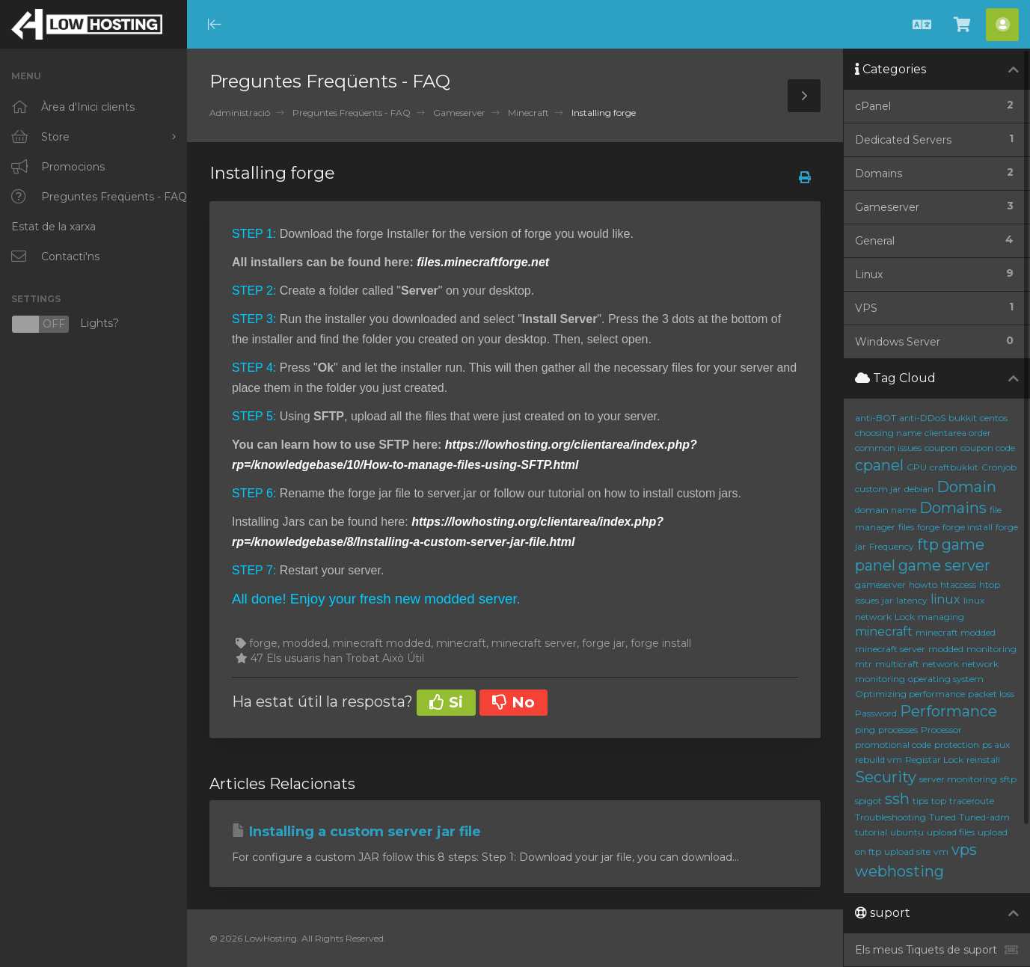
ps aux (996, 744)
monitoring (991, 648)
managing (941, 616)
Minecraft (528, 112)
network (940, 663)
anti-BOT (875, 417)
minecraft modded (956, 632)
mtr (863, 663)
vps (964, 850)
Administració (239, 112)
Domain (966, 487)
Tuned (942, 817)
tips (920, 800)
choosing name (888, 432)
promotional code (893, 744)
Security (885, 777)
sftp (1008, 779)
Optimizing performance (910, 693)
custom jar (878, 488)
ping (865, 729)
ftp (928, 544)
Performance (948, 711)
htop (989, 584)
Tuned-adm (984, 817)
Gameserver (459, 112)
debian (919, 488)
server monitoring (958, 779)
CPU (917, 467)
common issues (888, 447)
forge (928, 526)
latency (912, 600)
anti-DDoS (922, 417)
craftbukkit (954, 467)
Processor (941, 729)
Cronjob (999, 467)
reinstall (983, 759)
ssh (897, 799)
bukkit (962, 417)
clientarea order (958, 432)
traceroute (971, 800)
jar (887, 600)
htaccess (958, 584)
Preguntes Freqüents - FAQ (351, 112)
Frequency (891, 546)
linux (945, 599)
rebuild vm (878, 759)
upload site (907, 851)
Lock (905, 616)
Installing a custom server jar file (356, 831)
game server (944, 565)
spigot (868, 800)
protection (956, 744)
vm (941, 851)
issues (867, 600)
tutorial (871, 832)
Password (876, 713)
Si (446, 702)
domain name (885, 509)
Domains (953, 508)
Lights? (65, 324)
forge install (967, 526)
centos (994, 417)
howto (923, 584)
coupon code (987, 447)
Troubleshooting (890, 817)
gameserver (880, 584)
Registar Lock (934, 759)
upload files (951, 832)
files (906, 526)
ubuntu (907, 832)
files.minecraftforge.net (483, 262)
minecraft (884, 631)
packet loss (991, 693)
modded (945, 648)
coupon (941, 447)
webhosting (899, 871)
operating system (946, 678)
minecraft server (890, 648)
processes (898, 729)
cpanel (879, 465)
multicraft (897, 663)
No (513, 702)
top (938, 800)
